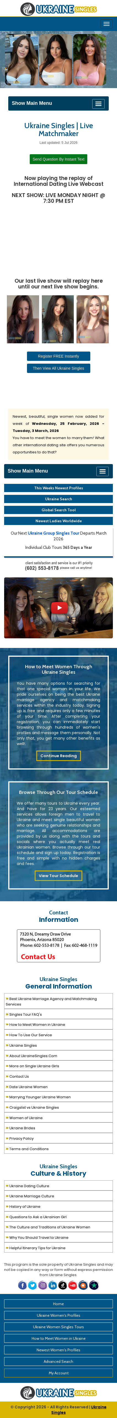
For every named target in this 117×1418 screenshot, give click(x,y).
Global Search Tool (59, 509)
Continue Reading (58, 756)
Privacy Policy (20, 1138)
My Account (59, 1373)
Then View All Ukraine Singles (58, 368)
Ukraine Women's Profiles (58, 1315)
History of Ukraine (23, 1206)
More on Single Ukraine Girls (32, 1065)
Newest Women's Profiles (58, 1349)
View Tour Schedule (58, 875)
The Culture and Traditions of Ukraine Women (48, 1226)
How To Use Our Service (29, 1034)
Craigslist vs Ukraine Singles (32, 1106)
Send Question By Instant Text (58, 159)
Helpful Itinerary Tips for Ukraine (36, 1247)
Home (58, 1303)
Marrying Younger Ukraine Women (38, 1096)
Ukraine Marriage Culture (30, 1195)
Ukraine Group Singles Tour (53, 533)
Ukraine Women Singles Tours (58, 1326)
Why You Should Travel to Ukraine (37, 1237)
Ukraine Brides (20, 1127)
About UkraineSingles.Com (31, 1055)
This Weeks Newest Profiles (58, 487)
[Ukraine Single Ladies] (21, 59)
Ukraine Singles (21, 1044)
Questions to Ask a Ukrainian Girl (36, 1216)
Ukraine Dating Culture (27, 1185)
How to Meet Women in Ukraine (35, 1024)
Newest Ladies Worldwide (59, 520)
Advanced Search (58, 1361)
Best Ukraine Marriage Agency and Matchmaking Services (51, 1001)
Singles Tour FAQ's (24, 1013)
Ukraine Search (58, 498)
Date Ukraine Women (27, 1086)
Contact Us (17, 1075)
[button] (83, 1284)
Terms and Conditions (27, 1148)
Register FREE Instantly (58, 356)
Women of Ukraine (24, 1117)
